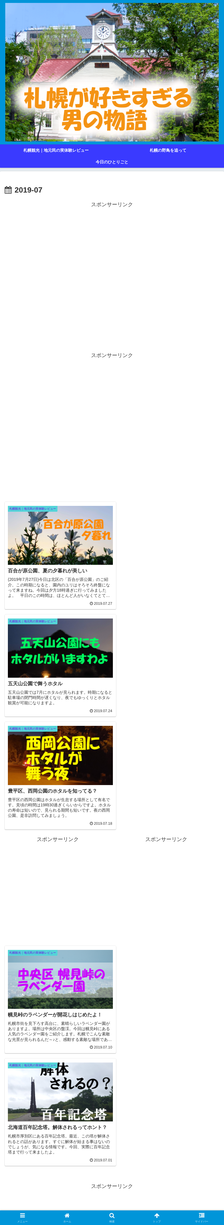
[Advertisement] (112, 276)
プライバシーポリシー (112, 1206)
